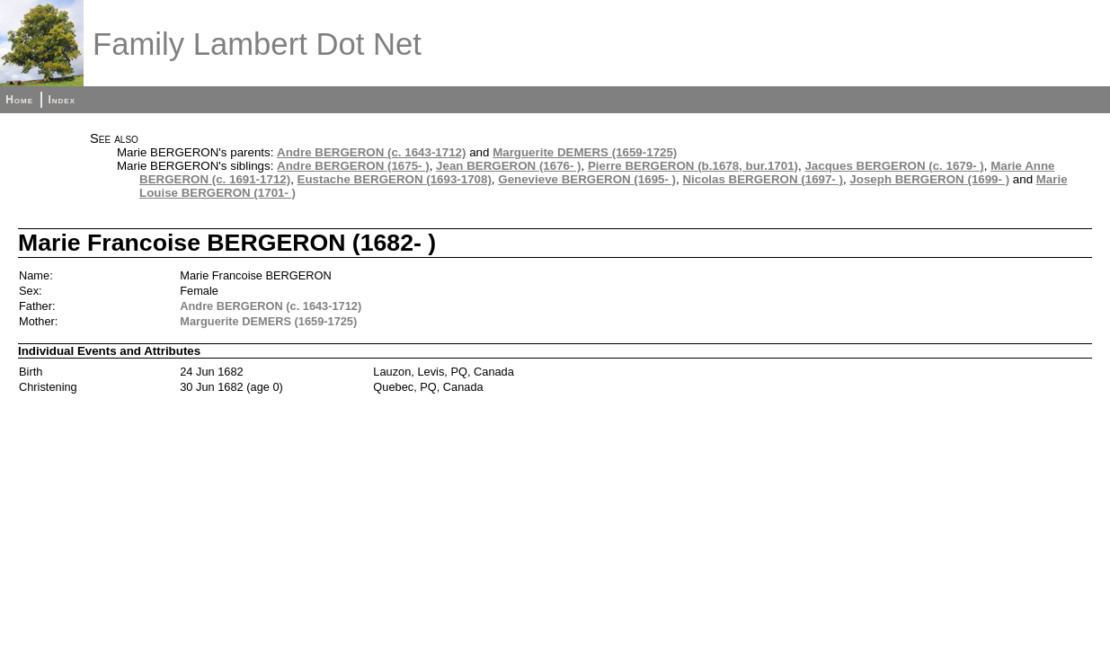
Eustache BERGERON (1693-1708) (394, 179)
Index (61, 99)
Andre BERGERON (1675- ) (353, 166)
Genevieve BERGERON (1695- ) (587, 179)
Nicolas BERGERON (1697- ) (762, 179)
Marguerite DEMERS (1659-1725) (585, 152)
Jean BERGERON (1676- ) (508, 166)
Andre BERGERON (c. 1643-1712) (371, 152)
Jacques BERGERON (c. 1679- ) (893, 166)
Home (19, 99)
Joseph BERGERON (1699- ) (929, 179)
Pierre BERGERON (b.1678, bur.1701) (693, 166)
